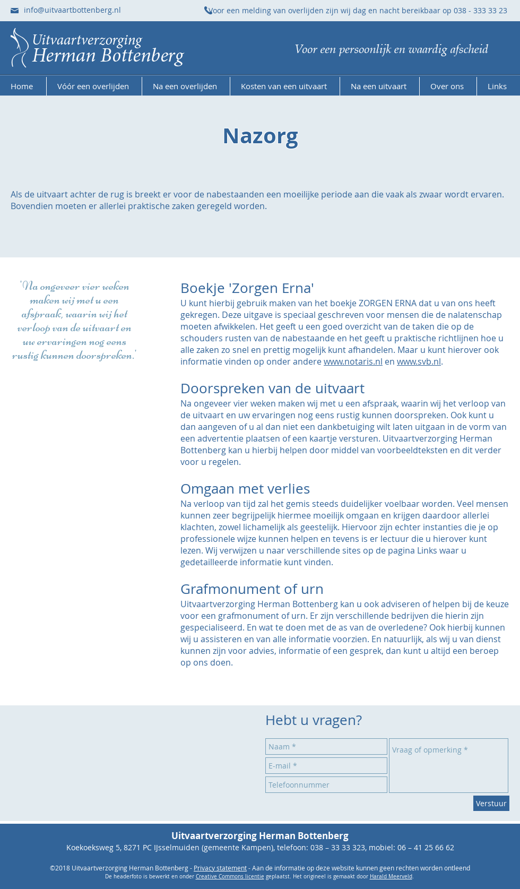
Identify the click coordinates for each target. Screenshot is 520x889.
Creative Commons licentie (230, 876)
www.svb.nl (419, 361)
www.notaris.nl (353, 361)
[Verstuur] (491, 803)
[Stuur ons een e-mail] (15, 10)
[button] (94, 86)
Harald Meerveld (391, 876)
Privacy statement (220, 868)
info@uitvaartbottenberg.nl (72, 10)
